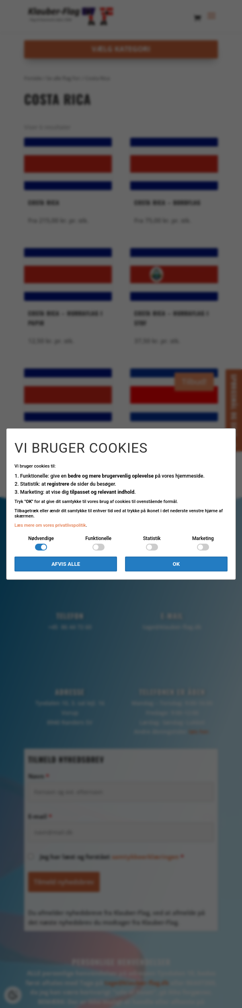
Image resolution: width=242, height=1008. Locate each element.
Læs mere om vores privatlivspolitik (50, 525)
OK (176, 564)
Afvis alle (65, 564)
